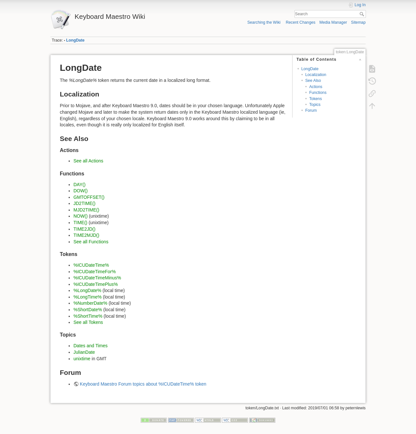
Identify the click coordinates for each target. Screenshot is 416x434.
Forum (311, 110)
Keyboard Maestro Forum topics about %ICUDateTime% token (143, 384)
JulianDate (84, 352)
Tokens (315, 98)
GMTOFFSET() (88, 197)
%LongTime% (87, 297)
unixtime (81, 358)
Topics (314, 104)
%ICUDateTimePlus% (95, 284)
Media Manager (333, 22)
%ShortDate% (87, 309)
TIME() (80, 222)
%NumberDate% (90, 303)
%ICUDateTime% (91, 265)
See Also (313, 80)
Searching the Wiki (263, 22)
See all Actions (88, 160)
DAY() (79, 184)
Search (362, 14)
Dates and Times (90, 345)
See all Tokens (88, 322)
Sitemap (358, 22)
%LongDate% (87, 290)
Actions (315, 86)
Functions (317, 92)
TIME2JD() (84, 229)
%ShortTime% (87, 316)
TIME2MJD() (86, 235)
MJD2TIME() (86, 209)
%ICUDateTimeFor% (94, 271)
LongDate (75, 40)
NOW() (80, 216)
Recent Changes (300, 22)
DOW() (80, 190)
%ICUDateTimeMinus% (97, 277)
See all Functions (90, 241)
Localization (315, 74)
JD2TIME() (84, 203)
